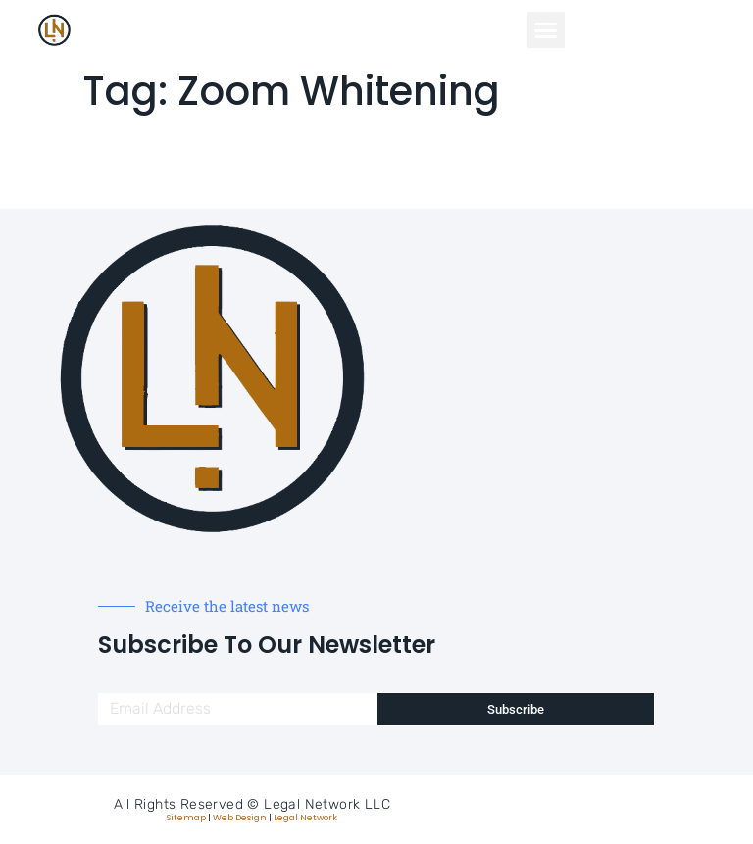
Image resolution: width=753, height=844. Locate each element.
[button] (546, 30)
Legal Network (305, 817)
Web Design (240, 817)
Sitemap (186, 817)
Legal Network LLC (327, 804)
